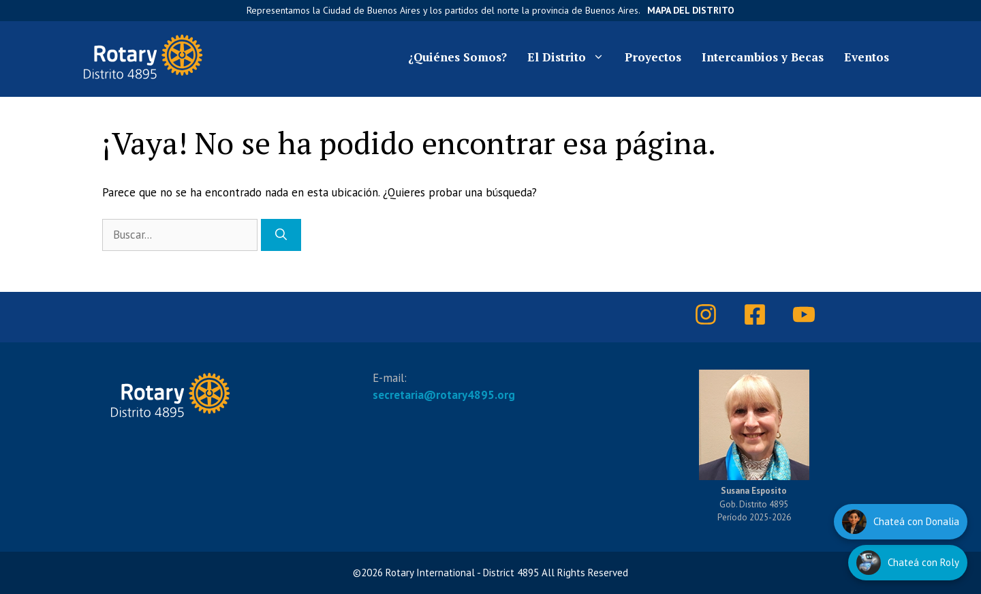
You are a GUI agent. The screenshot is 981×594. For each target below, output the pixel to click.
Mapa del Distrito (690, 10)
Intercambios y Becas (763, 57)
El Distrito (570, 57)
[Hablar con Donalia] (900, 521)
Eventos (866, 57)
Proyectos (653, 57)
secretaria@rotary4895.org (444, 394)
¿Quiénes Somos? (457, 57)
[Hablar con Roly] (907, 562)
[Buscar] (281, 235)
